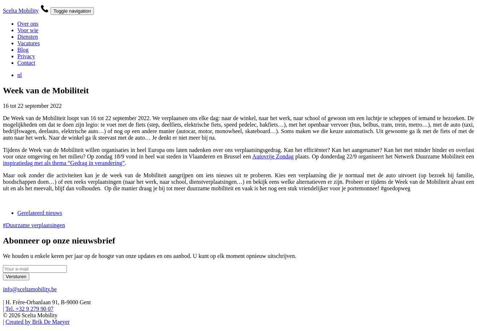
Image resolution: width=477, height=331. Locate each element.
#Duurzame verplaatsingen (34, 225)
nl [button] (21, 75)
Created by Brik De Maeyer (37, 322)
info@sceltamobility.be (30, 289)
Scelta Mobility (21, 11)
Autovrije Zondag (273, 156)
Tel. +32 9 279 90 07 (29, 309)
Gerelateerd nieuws (39, 213)
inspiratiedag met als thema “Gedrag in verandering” (64, 163)
